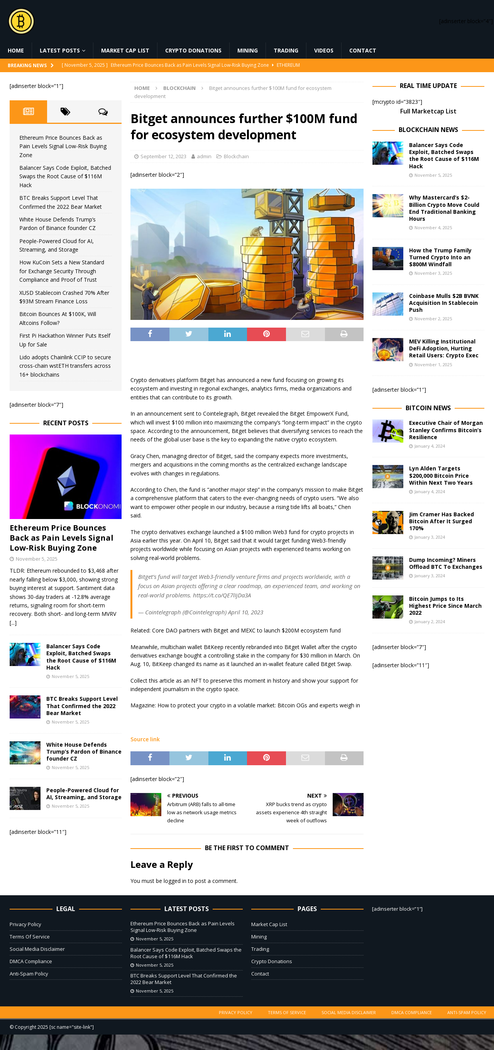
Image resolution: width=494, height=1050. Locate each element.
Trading (286, 50)
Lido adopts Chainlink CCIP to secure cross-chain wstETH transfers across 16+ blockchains (65, 365)
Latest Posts (60, 50)
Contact (362, 50)
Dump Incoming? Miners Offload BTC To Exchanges (445, 563)
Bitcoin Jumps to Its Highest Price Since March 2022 (445, 605)
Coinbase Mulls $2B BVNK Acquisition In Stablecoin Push (444, 302)
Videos (323, 50)
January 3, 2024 (429, 537)
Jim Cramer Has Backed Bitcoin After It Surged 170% (441, 521)
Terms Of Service (30, 936)
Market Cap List (125, 50)
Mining (247, 50)
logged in (175, 880)
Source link (145, 739)
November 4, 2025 (433, 227)
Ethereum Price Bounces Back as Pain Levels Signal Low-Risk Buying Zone (63, 146)
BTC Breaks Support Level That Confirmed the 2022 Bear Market (82, 705)
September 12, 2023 (163, 156)
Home (16, 50)
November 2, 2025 (433, 318)
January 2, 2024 (429, 621)
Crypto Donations (193, 50)
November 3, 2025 (433, 273)
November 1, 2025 (433, 364)
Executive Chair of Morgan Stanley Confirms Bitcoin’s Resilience (446, 429)
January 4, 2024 (429, 446)
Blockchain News (428, 129)
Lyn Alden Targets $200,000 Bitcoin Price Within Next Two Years (441, 475)
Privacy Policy (25, 924)
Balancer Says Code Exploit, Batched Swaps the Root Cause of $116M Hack (65, 176)
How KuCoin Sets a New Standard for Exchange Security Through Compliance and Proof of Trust (61, 271)
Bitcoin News (428, 408)
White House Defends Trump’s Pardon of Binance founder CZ (84, 751)
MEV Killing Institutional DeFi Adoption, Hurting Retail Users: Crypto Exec (444, 348)
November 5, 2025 (37, 558)
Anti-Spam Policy (29, 973)
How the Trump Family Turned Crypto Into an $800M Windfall (440, 257)
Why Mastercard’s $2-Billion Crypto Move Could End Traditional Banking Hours (444, 208)
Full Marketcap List (428, 111)
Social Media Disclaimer (37, 948)
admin (204, 156)
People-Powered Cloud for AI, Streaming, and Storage (84, 793)
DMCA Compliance (31, 961)
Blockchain (236, 156)
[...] (13, 622)
